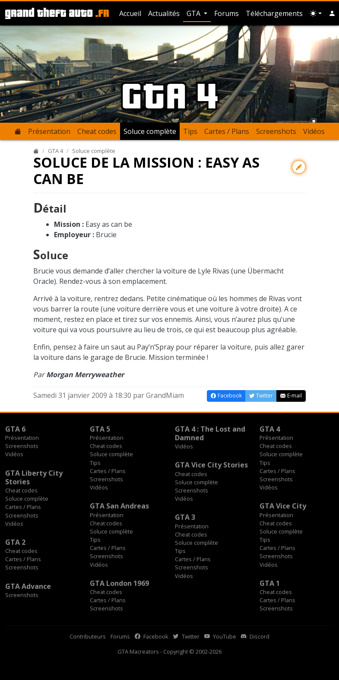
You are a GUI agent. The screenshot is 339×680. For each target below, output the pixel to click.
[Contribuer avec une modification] (299, 167)
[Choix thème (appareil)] (315, 13)
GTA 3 (185, 517)
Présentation (49, 131)
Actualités (164, 13)
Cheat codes (97, 131)
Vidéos (314, 131)
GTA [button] (194, 13)
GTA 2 (15, 542)
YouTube (220, 636)
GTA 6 (15, 429)
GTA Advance (28, 586)
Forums (226, 13)
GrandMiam (165, 395)
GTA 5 (100, 429)
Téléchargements (274, 13)
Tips (190, 131)
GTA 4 (55, 151)
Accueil (130, 13)
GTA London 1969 (119, 583)
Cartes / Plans (226, 131)
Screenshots (276, 131)
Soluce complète (150, 131)
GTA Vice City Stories (211, 465)
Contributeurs (88, 636)
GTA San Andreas (119, 506)
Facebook (151, 636)
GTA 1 (270, 583)
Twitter (186, 636)
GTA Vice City (283, 506)
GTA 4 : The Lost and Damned (210, 433)
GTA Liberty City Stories (34, 477)
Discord (255, 636)
